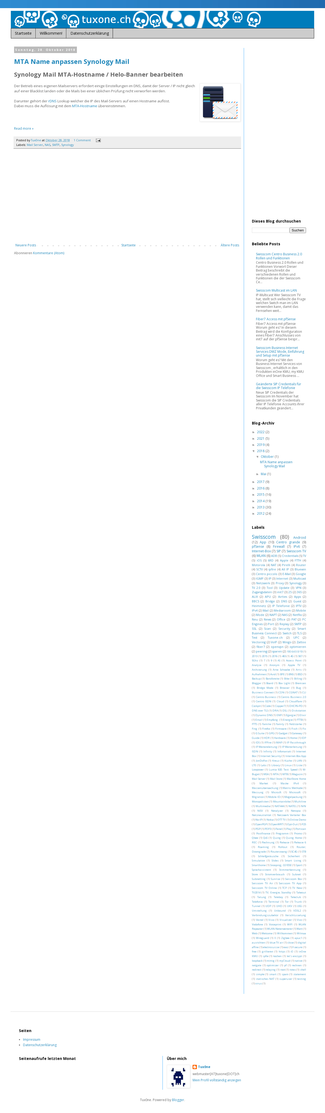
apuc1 (298, 938)
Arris (299, 669)
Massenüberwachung (265, 788)
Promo (298, 833)
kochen (277, 956)
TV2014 (256, 892)
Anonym (274, 665)
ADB (274, 556)
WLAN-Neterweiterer (279, 929)
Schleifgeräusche (268, 856)
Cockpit (256, 706)
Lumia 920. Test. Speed (283, 769)
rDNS (52, 101)
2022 (261, 432)
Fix (304, 728)
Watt (300, 929)
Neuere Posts (25, 245)
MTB (285, 774)
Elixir (303, 715)
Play (288, 829)
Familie (266, 724)
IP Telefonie (281, 606)
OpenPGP (261, 824)
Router (301, 565)
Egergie (290, 715)
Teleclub (296, 897)
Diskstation (299, 710)
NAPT (273, 615)
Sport (299, 865)
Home (293, 738)
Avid (273, 674)
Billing (298, 678)
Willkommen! (51, 33)
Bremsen (300, 683)
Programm (282, 833)
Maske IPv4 (289, 783)
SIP (279, 551)
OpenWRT (277, 824)
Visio (271, 920)
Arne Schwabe (281, 669)
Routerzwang (279, 851)
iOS (259, 560)
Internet (282, 578)
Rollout (282, 847)
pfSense (258, 546)
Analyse (256, 665)
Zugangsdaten (262, 592)
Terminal (273, 901)
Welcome (267, 933)
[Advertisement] (127, 199)
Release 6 (300, 842)
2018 (261, 451)
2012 (261, 513)
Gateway (297, 733)
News (267, 619)
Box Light (284, 683)
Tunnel (256, 906)
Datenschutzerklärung (89, 33)
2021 (261, 438)
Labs (263, 765)
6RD (271, 560)
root (282, 969)
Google (301, 574)
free (254, 951)
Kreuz (276, 760)
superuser (285, 979)
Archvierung (259, 669)
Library (275, 765)
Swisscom (264, 536)
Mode (260, 615)
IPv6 (297, 546)
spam (285, 974)
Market (263, 783)
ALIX (255, 597)
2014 (261, 501)
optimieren (298, 647)
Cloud (280, 701)
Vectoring (259, 642)
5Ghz (255, 660)
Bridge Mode (265, 688)
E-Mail (286, 574)
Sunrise (275, 879)
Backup (256, 678)
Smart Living (293, 860)
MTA (275, 774)
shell (303, 969)
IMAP (279, 742)
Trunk (298, 901)
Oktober (268, 456)
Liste (299, 765)
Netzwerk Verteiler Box (291, 815)
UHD (279, 906)
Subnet (296, 874)
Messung (258, 792)
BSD (300, 674)
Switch (287, 633)
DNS (284, 601)
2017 (261, 481)
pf (285, 965)
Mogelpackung (293, 797)
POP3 (268, 829)
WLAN (261, 555)
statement (299, 974)
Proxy (280, 583)
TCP (284, 888)
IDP (303, 738)
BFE (282, 674)
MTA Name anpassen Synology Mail (71, 61)
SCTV (259, 569)
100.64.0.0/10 (295, 651)
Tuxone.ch (275, 637)
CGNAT (293, 692)
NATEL (292, 806)
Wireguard (262, 938)
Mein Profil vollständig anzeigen (217, 1080)
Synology (67, 145)
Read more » (24, 128)
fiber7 (260, 647)
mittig (271, 960)
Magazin (297, 774)
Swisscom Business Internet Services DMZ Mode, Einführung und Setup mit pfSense (280, 351)
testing (301, 979)
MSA (266, 774)
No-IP (258, 819)
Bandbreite (272, 678)
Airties (282, 597)
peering (261, 651)
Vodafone (257, 924)
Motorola (258, 565)
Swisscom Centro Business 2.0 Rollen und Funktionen (279, 256)
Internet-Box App (295, 756)
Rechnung (268, 842)
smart (273, 974)
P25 (304, 824)
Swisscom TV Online (264, 888)
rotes (293, 969)
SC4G (294, 851)
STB (304, 851)
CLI (304, 692)
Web (254, 933)
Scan (267, 628)
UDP (268, 906)
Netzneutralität (261, 815)
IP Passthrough (296, 742)
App (263, 542)
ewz (286, 947)
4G (292, 656)
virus (258, 983)
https (282, 951)
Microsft (276, 792)
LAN (299, 760)
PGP (258, 829)
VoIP (274, 642)
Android (299, 537)
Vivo (299, 920)
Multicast (299, 578)
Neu (255, 619)
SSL (254, 628)
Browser (285, 688)
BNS (291, 674)
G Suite (260, 733)
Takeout (301, 892)
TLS (299, 633)
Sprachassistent (261, 870)
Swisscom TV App (290, 883)
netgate (256, 965)
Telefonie (257, 901)
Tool (270, 588)
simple (260, 974)
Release (284, 842)
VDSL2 (297, 910)
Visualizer (286, 920)
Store (255, 874)
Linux (288, 765)
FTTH (298, 560)
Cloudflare (295, 701)
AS (279, 660)
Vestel (260, 920)
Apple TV (294, 665)
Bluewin (300, 569)
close (291, 942)
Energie (287, 720)
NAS (47, 145)
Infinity (267, 751)
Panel (278, 829)
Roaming (263, 847)
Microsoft (295, 792)
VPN (298, 588)
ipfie (265, 956)
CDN (281, 692)
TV (304, 556)
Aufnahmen (259, 674)
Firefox (266, 728)
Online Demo (298, 819)
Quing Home (294, 838)
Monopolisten (260, 801)
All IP (285, 569)
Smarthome (259, 865)
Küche (288, 760)
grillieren (267, 951)
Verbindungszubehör (265, 915)
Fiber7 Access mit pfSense (276, 319)
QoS (265, 838)
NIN (303, 806)
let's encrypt (294, 956)
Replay (284, 624)
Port (271, 624)
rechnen (297, 965)
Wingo (286, 642)
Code (268, 706)
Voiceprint (275, 924)
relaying (271, 969)
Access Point (294, 660)
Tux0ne (204, 1067)
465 (284, 656)
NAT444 (279, 806)
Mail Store (276, 779)
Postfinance (263, 833)
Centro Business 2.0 (293, 697)
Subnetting (259, 879)
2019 (261, 444)
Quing (277, 838)
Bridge (270, 601)
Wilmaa (301, 933)
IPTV (298, 606)
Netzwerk (263, 583)
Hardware (280, 738)
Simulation (258, 860)
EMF (279, 715)
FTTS (254, 724)
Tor (287, 901)
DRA (275, 710)
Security (284, 628)
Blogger (256, 683)
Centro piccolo (266, 574)
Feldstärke (295, 724)
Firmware (281, 728)
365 (299, 592)
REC (254, 842)
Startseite (23, 33)
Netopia (296, 810)
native (298, 960)
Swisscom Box (293, 879)
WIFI (289, 924)
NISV (260, 810)
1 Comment (82, 140)
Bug (298, 688)
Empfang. (273, 720)
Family (280, 724)
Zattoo (301, 642)
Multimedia (263, 806)
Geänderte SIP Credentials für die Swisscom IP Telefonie (278, 386)
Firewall (279, 546)
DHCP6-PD (296, 706)
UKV (289, 906)
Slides (275, 860)
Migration (258, 797)
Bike (286, 678)
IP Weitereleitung (267, 747)
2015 (261, 494)
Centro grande (288, 542)
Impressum (31, 1039)
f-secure (297, 947)
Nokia (270, 819)
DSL (284, 710)
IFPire (267, 742)
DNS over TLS (260, 710)
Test (254, 637)
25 (290, 592)
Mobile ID (274, 797)
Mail (266, 610)
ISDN (255, 751)
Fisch (294, 728)
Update (284, 588)
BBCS (255, 601)
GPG (271, 733)
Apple (284, 560)
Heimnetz (259, 606)
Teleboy (278, 897)
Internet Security (271, 756)
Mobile (301, 610)
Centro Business (266, 697)
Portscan (300, 829)
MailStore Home (296, 779)
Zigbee (285, 938)
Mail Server (35, 145)
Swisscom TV (296, 551)
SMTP (56, 145)
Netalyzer (277, 810)
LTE (254, 765)
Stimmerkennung (290, 870)
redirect (256, 969)
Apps (297, 597)
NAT (273, 565)
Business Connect (263, 692)
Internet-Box (261, 551)
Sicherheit (294, 856)
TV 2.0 (256, 588)
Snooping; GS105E (281, 865)
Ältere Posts (230, 245)
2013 (261, 507)
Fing (254, 728)
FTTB (300, 720)
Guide (255, 738)
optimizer (273, 965)
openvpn (277, 647)
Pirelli (286, 565)
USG (299, 906)
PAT (294, 619)
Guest (297, 601)
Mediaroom (282, 610)
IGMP (260, 578)
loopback (257, 960)
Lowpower (258, 769)
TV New (297, 888)
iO (292, 951)
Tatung (261, 897)
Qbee (255, 838)
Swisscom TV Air (262, 883)
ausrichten (258, 942)
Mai (264, 474)
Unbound (280, 910)
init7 (280, 592)
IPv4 (255, 610)
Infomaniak (284, 751)
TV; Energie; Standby (278, 892)
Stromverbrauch (275, 874)
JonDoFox (261, 760)
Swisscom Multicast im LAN (276, 290)
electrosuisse (271, 947)
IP (270, 578)
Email (258, 720)
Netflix (297, 615)
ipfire (272, 569)
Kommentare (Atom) (48, 253)
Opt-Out (292, 824)
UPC (296, 637)
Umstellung (259, 910)
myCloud (284, 960)
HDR (267, 738)
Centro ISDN (263, 701)
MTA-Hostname (84, 105)
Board (269, 683)
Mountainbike (281, 801)
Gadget (283, 733)
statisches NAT (265, 979)
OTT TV (282, 819)
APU (268, 597)
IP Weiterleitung (292, 747)
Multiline (300, 801)
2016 (261, 488)
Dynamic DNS (263, 715)
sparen (277, 651)
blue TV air (276, 942)
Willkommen (284, 933)
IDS (258, 742)
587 (300, 656)
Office (281, 619)
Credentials (290, 556)
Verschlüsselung (295, 915)
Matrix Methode (293, 788)
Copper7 (280, 706)
